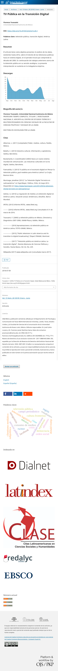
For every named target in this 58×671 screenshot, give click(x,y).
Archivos (14, 9)
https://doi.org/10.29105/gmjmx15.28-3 (22, 31)
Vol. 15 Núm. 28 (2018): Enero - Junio (32, 9)
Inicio (6, 9)
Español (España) (10, 383)
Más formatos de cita (11, 287)
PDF (6, 260)
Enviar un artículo (11, 366)
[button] (7, 394)
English (6, 380)
